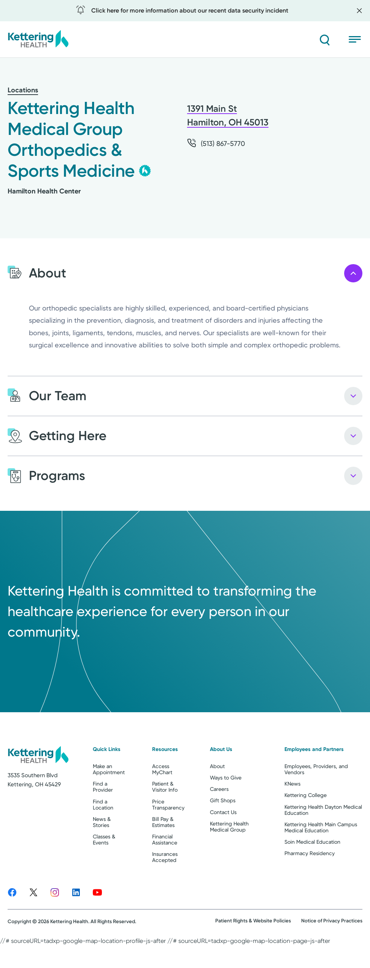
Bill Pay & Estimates (163, 852)
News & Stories (102, 852)
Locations (23, 90)
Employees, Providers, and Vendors (316, 799)
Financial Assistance (164, 869)
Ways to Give (225, 808)
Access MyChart (162, 799)
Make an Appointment (109, 799)
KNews (292, 814)
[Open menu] (355, 39)
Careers (219, 819)
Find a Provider (103, 817)
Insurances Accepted (165, 887)
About (217, 796)
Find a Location (103, 834)
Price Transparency (168, 834)
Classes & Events (104, 869)
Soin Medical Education (312, 871)
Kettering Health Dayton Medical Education (323, 839)
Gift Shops (222, 830)
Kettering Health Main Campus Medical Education (320, 857)
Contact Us (223, 842)
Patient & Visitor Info (165, 817)
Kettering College (305, 825)
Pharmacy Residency (309, 883)
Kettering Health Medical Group (229, 856)
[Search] (324, 39)
